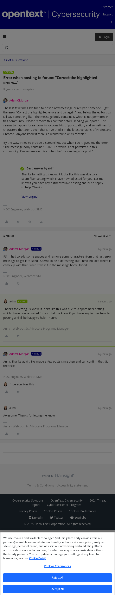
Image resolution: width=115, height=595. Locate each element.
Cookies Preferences (57, 570)
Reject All (57, 581)
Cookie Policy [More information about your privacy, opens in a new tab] (37, 562)
